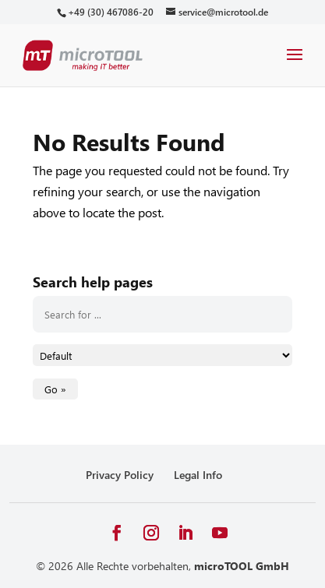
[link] (110, 12)
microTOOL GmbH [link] (241, 565)
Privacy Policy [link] (120, 474)
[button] (294, 64)
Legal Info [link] (198, 474)
